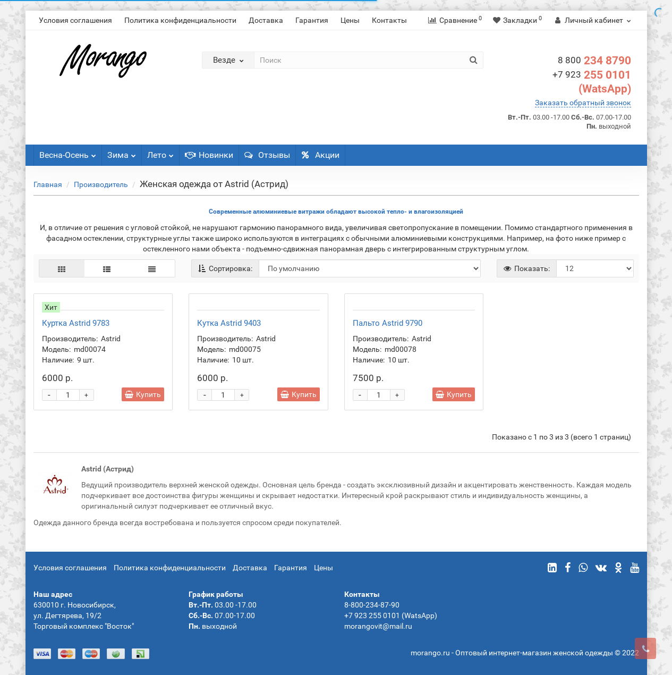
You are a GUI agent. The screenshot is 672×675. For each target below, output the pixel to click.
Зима (121, 152)
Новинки (209, 155)
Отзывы (267, 155)
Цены (350, 20)
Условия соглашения (75, 20)
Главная (47, 184)
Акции (320, 155)
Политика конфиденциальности (180, 20)
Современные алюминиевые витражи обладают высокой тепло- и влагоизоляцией (336, 211)
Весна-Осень (67, 152)
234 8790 (594, 60)
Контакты (389, 20)
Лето (160, 152)
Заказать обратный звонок (583, 102)
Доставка (266, 20)
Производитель (101, 184)
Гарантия (311, 20)
